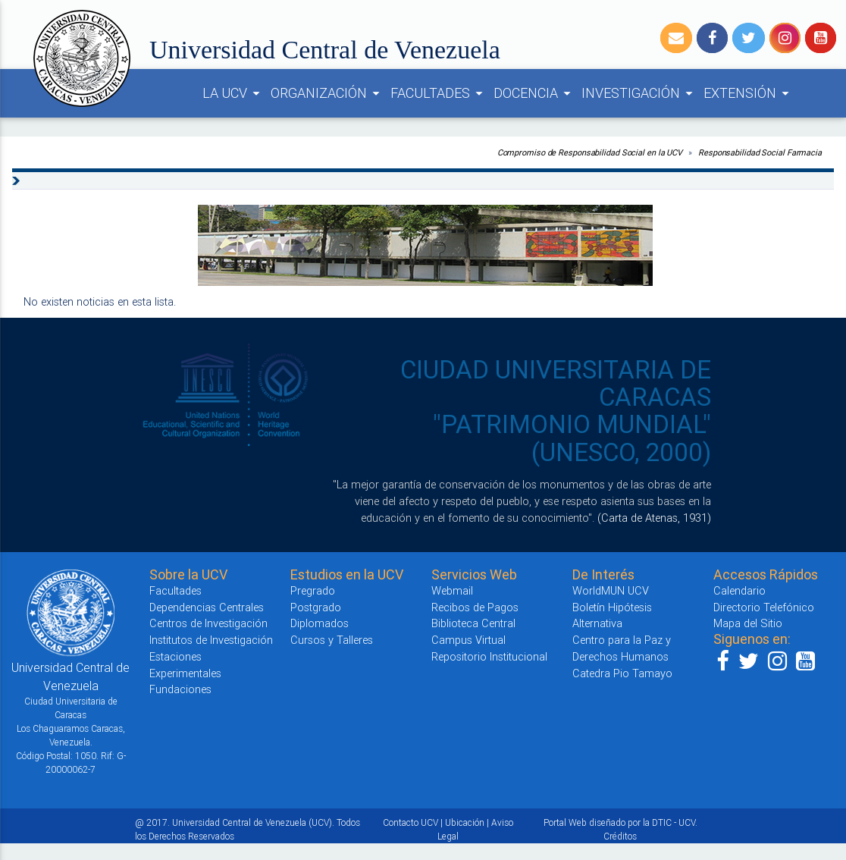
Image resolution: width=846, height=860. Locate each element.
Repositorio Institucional (489, 656)
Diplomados (319, 623)
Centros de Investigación (208, 623)
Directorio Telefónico (763, 607)
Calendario (739, 590)
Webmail (452, 590)
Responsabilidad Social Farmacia (760, 152)
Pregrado (312, 590)
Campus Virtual (468, 639)
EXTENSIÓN (748, 93)
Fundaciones (180, 689)
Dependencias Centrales (206, 607)
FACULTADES (438, 93)
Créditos (620, 836)
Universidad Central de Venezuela (324, 50)
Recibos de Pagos (475, 607)
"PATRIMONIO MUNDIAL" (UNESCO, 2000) (572, 438)
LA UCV (233, 93)
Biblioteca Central (473, 623)
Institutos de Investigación (211, 639)
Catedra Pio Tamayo (622, 673)
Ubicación (464, 822)
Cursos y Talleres (331, 639)
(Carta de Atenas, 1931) (654, 517)
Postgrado (315, 607)
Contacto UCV (410, 822)
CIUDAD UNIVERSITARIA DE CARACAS (555, 383)
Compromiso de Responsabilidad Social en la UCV (589, 152)
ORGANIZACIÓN (327, 93)
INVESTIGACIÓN (639, 93)
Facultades (175, 590)
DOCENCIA (534, 93)
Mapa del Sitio (747, 623)
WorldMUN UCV (610, 590)
